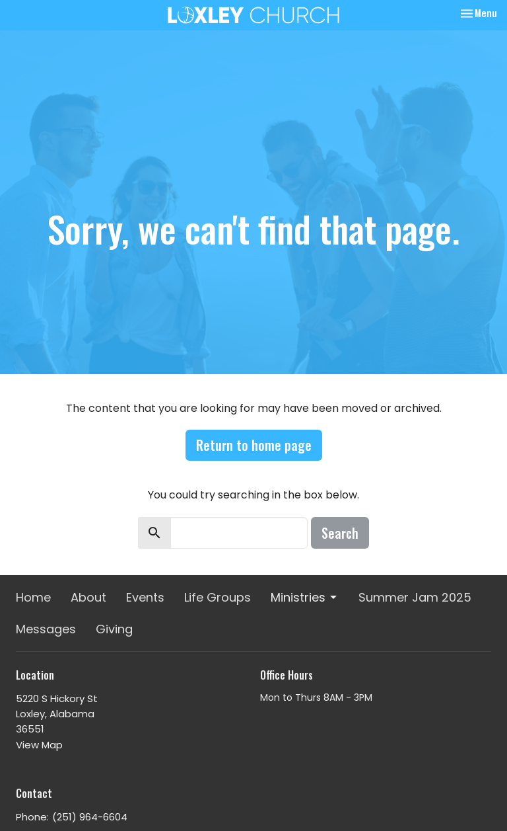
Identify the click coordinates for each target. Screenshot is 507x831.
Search (339, 533)
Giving (114, 629)
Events (145, 597)
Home (33, 597)
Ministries (305, 597)
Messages (46, 629)
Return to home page (254, 445)
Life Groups (217, 597)
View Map (39, 745)
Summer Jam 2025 (414, 597)
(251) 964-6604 (89, 817)
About (88, 597)
